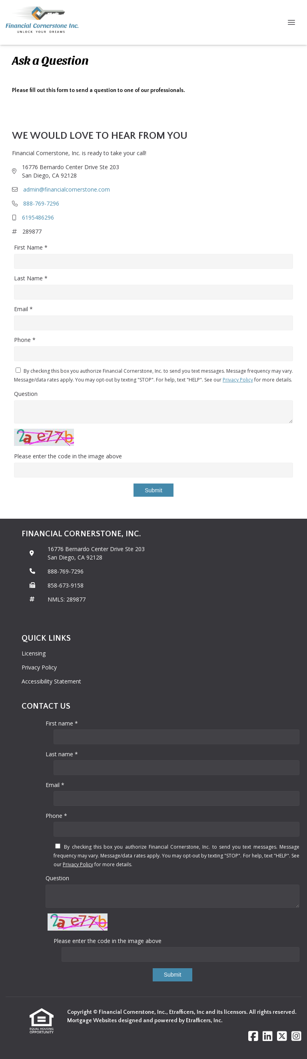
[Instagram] (296, 1036)
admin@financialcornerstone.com (66, 189)
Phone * (25, 340)
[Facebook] (253, 1036)
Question (26, 394)
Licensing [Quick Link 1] (34, 653)
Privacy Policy (238, 379)
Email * (23, 309)
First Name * (31, 247)
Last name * (62, 754)
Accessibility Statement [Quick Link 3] (51, 681)
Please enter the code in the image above (68, 456)
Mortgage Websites (92, 1020)
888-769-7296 (41, 203)
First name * (62, 723)
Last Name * (31, 278)
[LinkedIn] (268, 1036)
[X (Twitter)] (282, 1036)
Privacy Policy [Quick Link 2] (39, 667)
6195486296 (38, 217)
